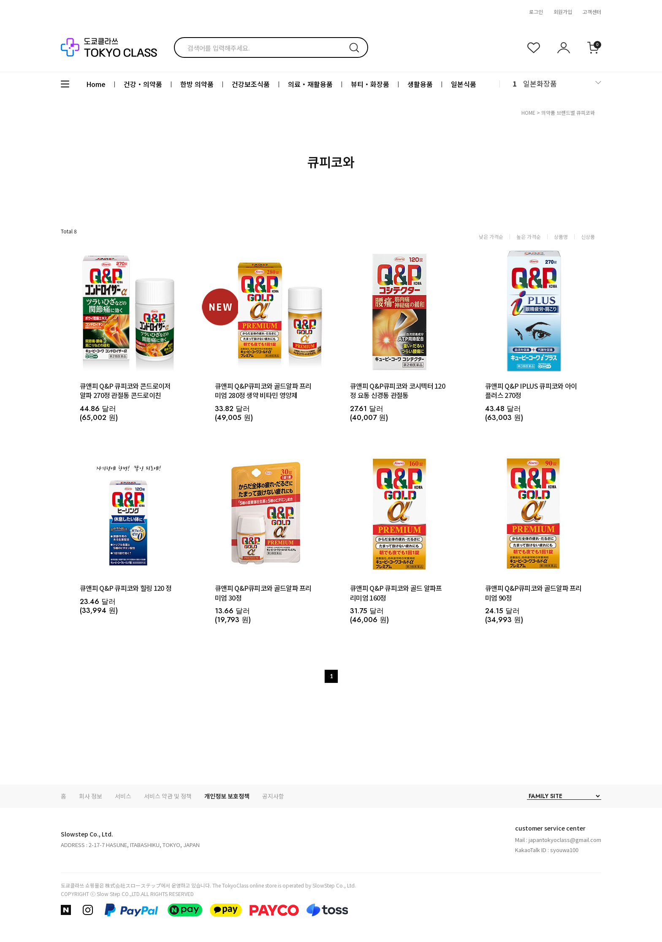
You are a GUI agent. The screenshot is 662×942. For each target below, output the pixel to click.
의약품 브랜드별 (558, 112)
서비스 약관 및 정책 (168, 796)
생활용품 (420, 84)
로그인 (536, 11)
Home (96, 84)
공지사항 (273, 796)
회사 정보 (90, 796)
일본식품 (463, 84)
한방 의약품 (197, 84)
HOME (528, 112)
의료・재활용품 (310, 84)
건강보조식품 (251, 84)
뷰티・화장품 (370, 84)
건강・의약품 (143, 84)
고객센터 (592, 11)
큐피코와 (585, 112)
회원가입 (562, 11)
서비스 (123, 796)
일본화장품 (540, 83)
